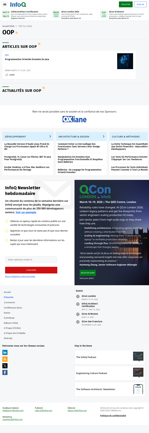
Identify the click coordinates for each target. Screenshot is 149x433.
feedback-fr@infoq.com (13, 417)
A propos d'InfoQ (13, 333)
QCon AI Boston (90, 319)
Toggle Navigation (6, 4)
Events (8, 318)
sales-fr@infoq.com (44, 417)
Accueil (8, 297)
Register (125, 4)
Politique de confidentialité (113, 422)
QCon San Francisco (92, 327)
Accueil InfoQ (9, 25)
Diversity (9, 343)
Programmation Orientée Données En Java (28, 58)
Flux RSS (18, 32)
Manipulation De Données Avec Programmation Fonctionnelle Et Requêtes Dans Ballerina (81, 163)
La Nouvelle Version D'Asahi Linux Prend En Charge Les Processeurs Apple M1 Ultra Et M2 (27, 150)
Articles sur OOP (20, 46)
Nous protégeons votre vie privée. (20, 281)
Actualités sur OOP (22, 91)
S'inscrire (9, 302)
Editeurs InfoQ (12, 328)
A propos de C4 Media (15, 338)
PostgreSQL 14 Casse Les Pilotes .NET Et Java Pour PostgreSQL (28, 161)
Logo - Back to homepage (19, 3)
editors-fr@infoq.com (77, 417)
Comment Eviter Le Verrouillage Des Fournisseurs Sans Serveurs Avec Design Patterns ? (80, 150)
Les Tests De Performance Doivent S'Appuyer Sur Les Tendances (130, 161)
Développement (16, 140)
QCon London (89, 301)
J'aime (12, 74)
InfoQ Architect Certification (90, 310)
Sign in (139, 4)
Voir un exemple (26, 216)
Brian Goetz (12, 69)
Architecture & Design (74, 140)
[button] (30, 275)
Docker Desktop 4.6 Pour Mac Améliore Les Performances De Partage (27, 172)
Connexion (10, 308)
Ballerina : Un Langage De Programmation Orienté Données (80, 174)
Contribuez (10, 323)
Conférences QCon (14, 313)
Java (8, 54)
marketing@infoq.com (13, 426)
